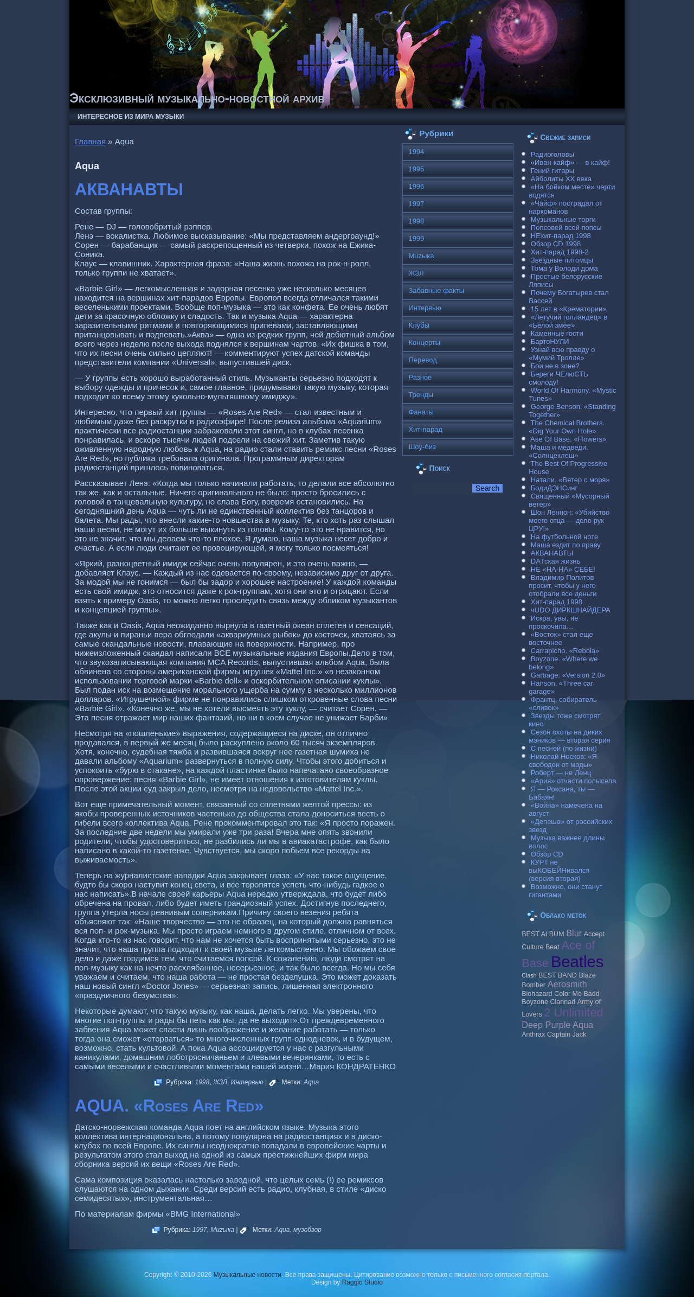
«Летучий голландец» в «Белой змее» (568, 321)
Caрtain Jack (566, 1034)
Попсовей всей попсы (566, 227)
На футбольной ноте (564, 537)
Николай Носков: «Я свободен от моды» (563, 760)
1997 (199, 1230)
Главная (90, 141)
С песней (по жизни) (564, 748)
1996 (416, 186)
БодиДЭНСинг (554, 488)
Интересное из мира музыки (131, 116)
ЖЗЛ (220, 1082)
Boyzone (535, 1002)
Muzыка (222, 1230)
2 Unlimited (573, 1012)
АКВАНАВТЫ (129, 189)
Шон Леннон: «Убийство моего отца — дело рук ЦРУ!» (569, 520)
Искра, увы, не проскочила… (553, 622)
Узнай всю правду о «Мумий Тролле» (562, 354)
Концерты (424, 342)
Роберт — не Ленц (561, 773)
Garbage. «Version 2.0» (568, 675)
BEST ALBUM (543, 934)
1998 (202, 1082)
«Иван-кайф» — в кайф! (570, 162)
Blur (574, 933)
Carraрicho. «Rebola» (565, 651)
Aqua (311, 1082)
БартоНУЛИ (550, 341)
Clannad (563, 1002)
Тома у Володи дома (564, 268)
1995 (416, 169)
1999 (416, 238)
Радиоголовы (552, 154)
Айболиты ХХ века (561, 179)
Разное (420, 377)
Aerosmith (567, 984)
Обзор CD (547, 854)
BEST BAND (557, 975)
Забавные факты (436, 290)
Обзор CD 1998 (556, 244)
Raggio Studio (362, 1282)
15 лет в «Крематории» (569, 309)
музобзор (307, 1230)
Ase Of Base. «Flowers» (568, 439)
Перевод (422, 360)
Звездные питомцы (562, 260)
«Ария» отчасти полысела (573, 781)
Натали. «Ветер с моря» (570, 480)
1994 (416, 152)
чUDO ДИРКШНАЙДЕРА (571, 610)
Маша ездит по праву (566, 545)
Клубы (418, 325)
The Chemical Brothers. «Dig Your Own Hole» (567, 427)
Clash (529, 975)
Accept (594, 934)
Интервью (247, 1082)
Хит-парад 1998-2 (560, 252)
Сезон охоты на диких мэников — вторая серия (569, 736)
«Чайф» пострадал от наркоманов (565, 207)
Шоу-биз (422, 447)
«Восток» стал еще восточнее (561, 638)
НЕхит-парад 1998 (561, 236)
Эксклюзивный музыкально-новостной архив (197, 98)
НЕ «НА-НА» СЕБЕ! (563, 569)
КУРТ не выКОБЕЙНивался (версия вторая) (559, 870)
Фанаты (421, 412)
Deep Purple (546, 1025)
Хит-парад (425, 429)
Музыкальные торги (563, 219)
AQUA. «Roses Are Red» (169, 1105)
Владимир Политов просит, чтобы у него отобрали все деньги (562, 585)
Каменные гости (557, 333)
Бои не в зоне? (555, 366)
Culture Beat (541, 947)
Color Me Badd (576, 994)
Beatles (577, 961)
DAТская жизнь (556, 561)
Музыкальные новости (247, 1275)
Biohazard (537, 994)
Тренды (420, 395)
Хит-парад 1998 (556, 602)
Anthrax (533, 1034)
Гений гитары (552, 171)
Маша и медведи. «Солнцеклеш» (558, 451)
